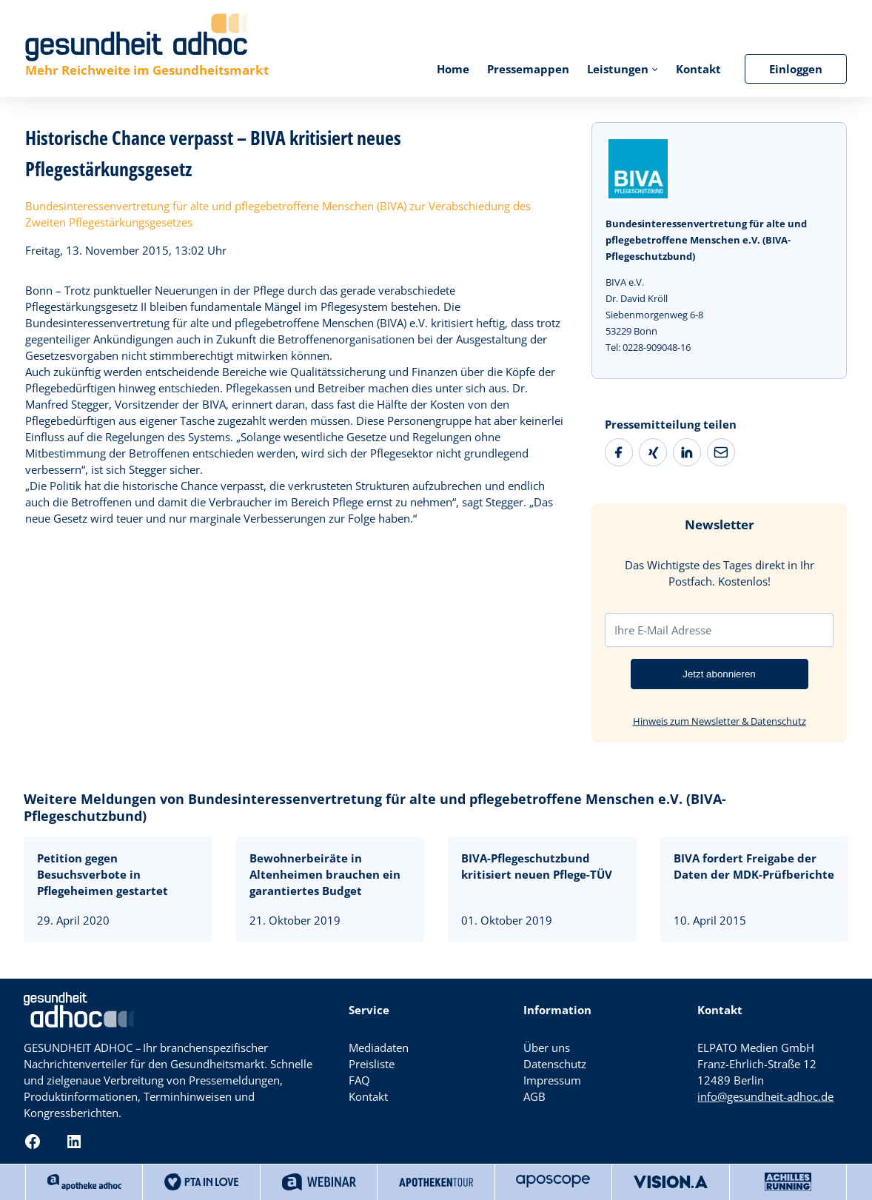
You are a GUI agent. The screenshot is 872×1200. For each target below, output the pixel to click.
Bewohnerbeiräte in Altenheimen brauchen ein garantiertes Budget (324, 874)
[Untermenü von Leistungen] (654, 68)
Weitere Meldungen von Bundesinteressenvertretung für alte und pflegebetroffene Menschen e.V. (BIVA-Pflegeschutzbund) (375, 807)
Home (453, 68)
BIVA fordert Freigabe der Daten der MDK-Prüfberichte (754, 866)
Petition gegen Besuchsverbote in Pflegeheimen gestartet (102, 874)
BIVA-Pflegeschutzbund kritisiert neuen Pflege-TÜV (536, 866)
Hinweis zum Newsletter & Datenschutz (719, 721)
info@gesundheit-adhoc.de (765, 1096)
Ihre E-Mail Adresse (662, 630)
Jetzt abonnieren (719, 674)
